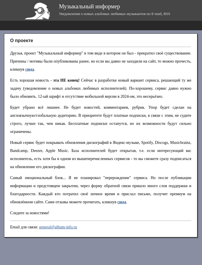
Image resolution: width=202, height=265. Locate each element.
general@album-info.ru (58, 227)
